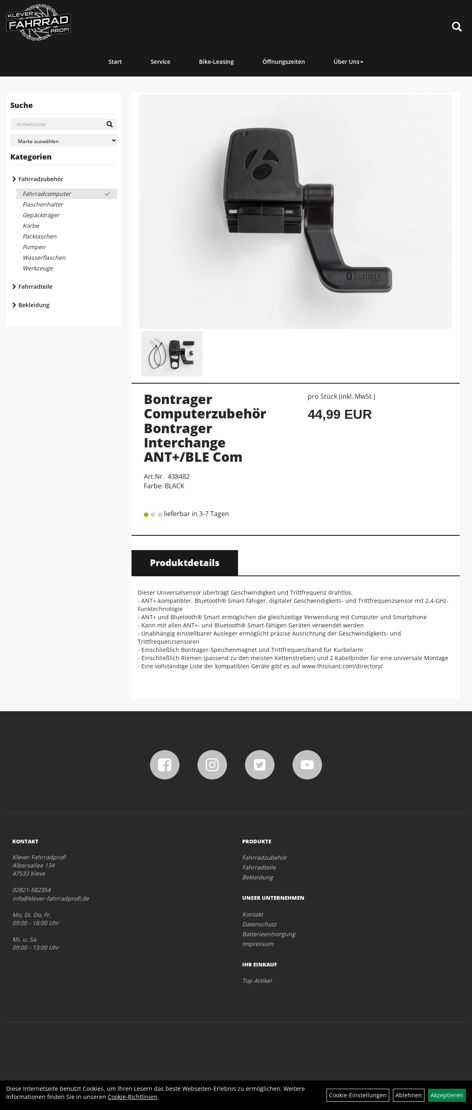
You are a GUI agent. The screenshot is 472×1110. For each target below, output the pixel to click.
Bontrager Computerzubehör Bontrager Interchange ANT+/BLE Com (205, 427)
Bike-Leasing (216, 61)
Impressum (257, 944)
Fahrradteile (35, 286)
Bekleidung (33, 305)
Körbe (31, 225)
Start (115, 61)
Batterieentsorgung (268, 934)
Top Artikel (257, 980)
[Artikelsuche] (457, 27)
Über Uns (348, 61)
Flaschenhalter (43, 204)
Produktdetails (185, 562)
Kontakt (252, 914)
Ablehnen (408, 1095)
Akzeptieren (447, 1095)
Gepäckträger (41, 215)
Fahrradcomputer (47, 194)
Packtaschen (40, 236)
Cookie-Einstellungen (358, 1095)
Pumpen (34, 247)
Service (160, 61)
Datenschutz (259, 924)
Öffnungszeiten (284, 61)
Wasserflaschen (44, 257)
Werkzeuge (38, 268)
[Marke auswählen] (63, 140)
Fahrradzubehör (40, 179)
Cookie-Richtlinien (132, 1097)
